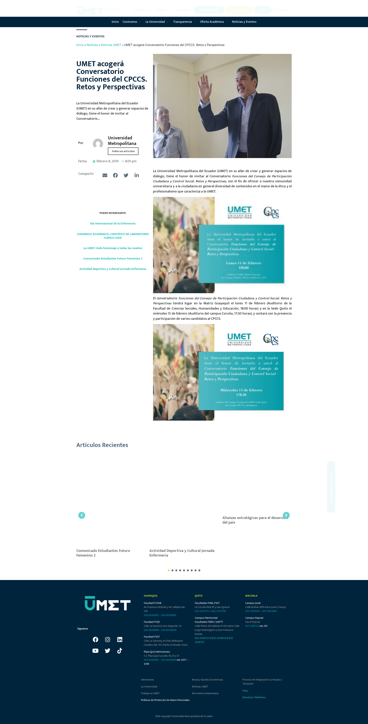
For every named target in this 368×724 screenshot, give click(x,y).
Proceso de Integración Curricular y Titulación (262, 681)
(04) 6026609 (168, 615)
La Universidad (149, 686)
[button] (142, 10)
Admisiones (147, 679)
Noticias (92, 45)
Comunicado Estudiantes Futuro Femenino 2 (112, 258)
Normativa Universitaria (205, 693)
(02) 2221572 (202, 611)
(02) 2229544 (218, 638)
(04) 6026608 (151, 630)
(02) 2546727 (202, 638)
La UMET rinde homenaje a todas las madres (112, 248)
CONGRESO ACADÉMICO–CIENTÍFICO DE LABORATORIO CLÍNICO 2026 (113, 236)
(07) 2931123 (252, 626)
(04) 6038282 (151, 615)
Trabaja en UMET (150, 693)
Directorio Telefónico (254, 697)
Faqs (245, 690)
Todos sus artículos (123, 151)
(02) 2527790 (218, 611)
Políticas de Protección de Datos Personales (165, 700)
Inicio (80, 45)
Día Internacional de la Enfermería (112, 223)
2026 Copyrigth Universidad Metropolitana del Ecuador (184, 716)
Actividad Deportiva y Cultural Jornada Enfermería (112, 269)
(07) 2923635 (252, 611)
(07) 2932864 (269, 611)
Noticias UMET (111, 45)
